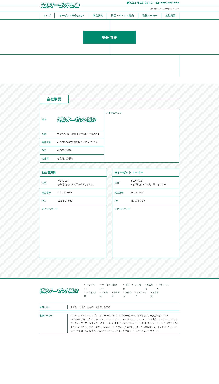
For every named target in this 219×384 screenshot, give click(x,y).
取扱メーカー (150, 15)
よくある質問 (92, 288)
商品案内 (98, 15)
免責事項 (160, 288)
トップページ (92, 284)
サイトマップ (145, 288)
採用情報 (119, 288)
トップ (47, 15)
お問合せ (131, 288)
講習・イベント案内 (122, 15)
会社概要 (171, 15)
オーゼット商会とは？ (71, 15)
